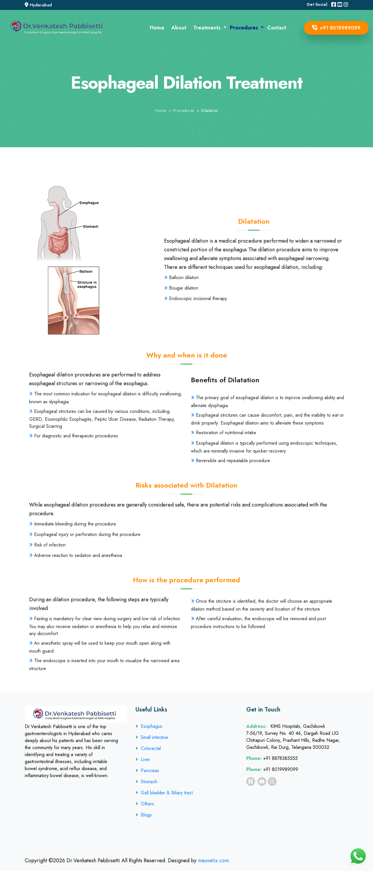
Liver (143, 759)
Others (145, 803)
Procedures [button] (244, 27)
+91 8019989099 (336, 27)
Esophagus (149, 726)
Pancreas (147, 770)
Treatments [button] (207, 27)
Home (157, 27)
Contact (276, 27)
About (178, 27)
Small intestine (152, 737)
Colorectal (148, 748)
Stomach (146, 781)
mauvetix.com (213, 860)
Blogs (144, 815)
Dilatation (209, 110)
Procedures (183, 110)
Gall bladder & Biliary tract (164, 792)
